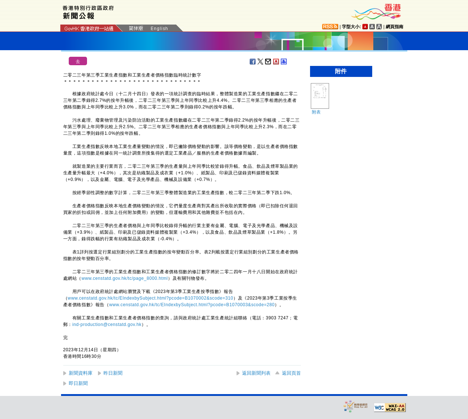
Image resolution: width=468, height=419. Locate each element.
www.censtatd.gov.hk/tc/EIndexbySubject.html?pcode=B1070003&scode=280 (192, 304)
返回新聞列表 (256, 373)
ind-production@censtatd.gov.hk (106, 324)
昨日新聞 (112, 373)
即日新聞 (78, 383)
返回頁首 (291, 373)
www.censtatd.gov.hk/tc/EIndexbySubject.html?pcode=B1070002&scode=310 (150, 298)
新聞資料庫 (81, 373)
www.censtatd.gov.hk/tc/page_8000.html (125, 278)
